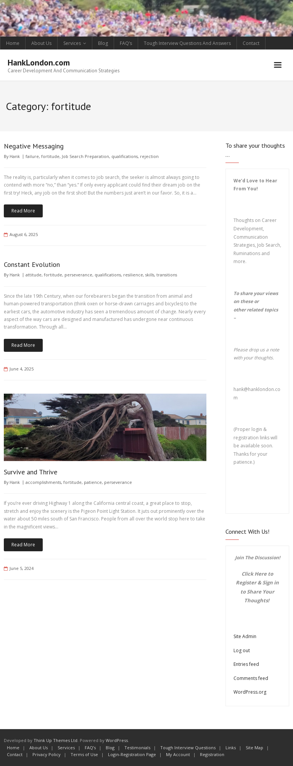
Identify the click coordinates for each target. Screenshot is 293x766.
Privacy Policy (46, 754)
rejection (149, 156)
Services (72, 43)
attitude (34, 275)
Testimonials (137, 747)
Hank (15, 156)
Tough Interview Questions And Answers (187, 43)
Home (12, 43)
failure (32, 156)
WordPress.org (249, 692)
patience (93, 482)
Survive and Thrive (30, 472)
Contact (251, 43)
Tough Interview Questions (188, 747)
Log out (241, 650)
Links (230, 747)
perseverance (78, 275)
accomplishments (43, 482)
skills (149, 275)
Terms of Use (84, 754)
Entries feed (246, 664)
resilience (133, 275)
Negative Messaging (34, 146)
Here (260, 573)
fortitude (50, 156)
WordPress (117, 740)
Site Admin (244, 636)
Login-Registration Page (132, 754)
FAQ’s (126, 43)
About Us (41, 43)
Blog (103, 43)
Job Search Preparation (85, 156)
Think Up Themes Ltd (55, 740)
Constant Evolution (32, 264)
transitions (166, 275)
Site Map (254, 747)
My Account (178, 754)
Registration (212, 754)
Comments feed (250, 678)
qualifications (124, 156)
